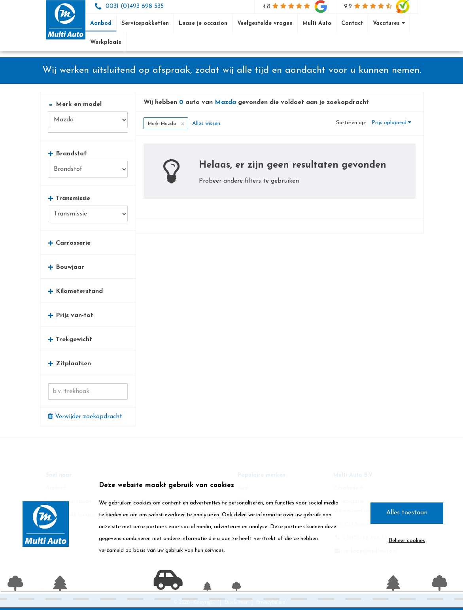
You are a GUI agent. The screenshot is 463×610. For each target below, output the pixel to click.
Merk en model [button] (75, 104)
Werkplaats (105, 42)
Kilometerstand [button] (75, 291)
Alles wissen (206, 124)
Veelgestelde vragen (265, 23)
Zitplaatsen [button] (69, 363)
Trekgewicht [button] (70, 339)
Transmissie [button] (69, 198)
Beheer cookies (407, 541)
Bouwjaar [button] (66, 267)
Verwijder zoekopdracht (85, 416)
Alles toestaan (406, 513)
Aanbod (100, 23)
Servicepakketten (145, 23)
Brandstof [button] (67, 153)
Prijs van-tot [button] (70, 315)
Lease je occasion (203, 23)
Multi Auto (316, 23)
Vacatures (389, 23)
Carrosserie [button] (69, 243)
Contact (352, 23)
